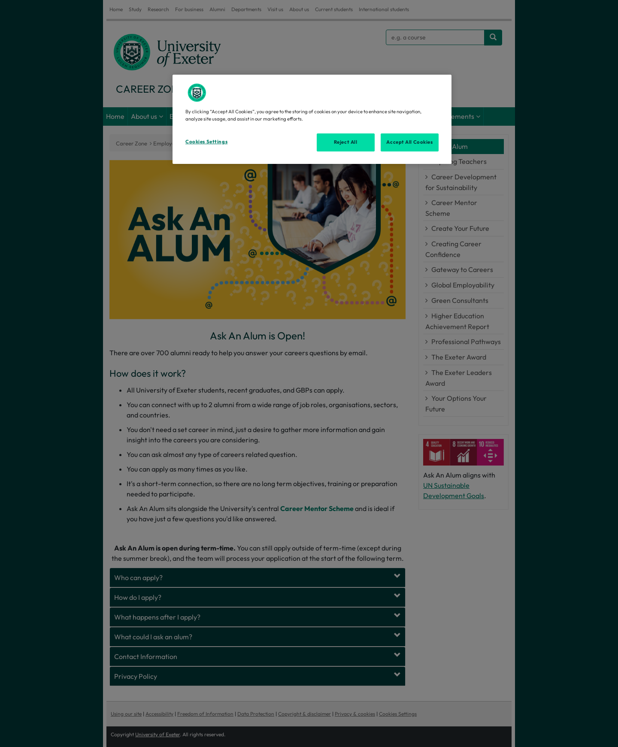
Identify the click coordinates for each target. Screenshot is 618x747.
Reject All (345, 142)
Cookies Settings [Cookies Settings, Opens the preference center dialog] (206, 142)
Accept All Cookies (409, 142)
